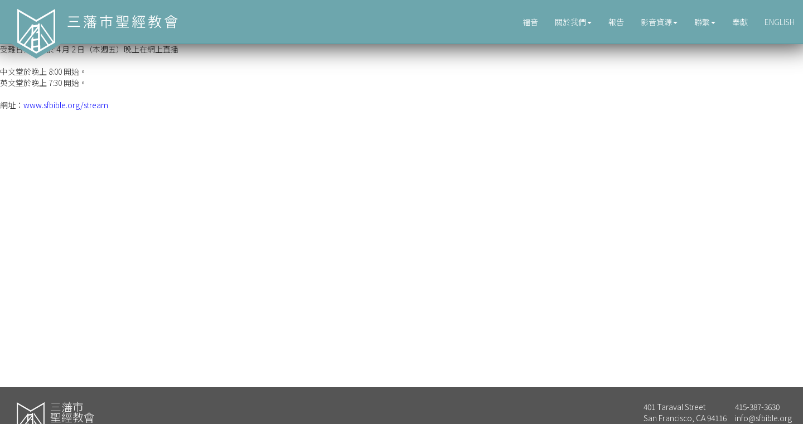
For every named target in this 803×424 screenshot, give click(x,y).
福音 (530, 21)
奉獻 (740, 21)
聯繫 (704, 21)
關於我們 (573, 21)
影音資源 (659, 21)
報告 (616, 21)
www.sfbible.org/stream (65, 104)
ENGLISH (780, 21)
